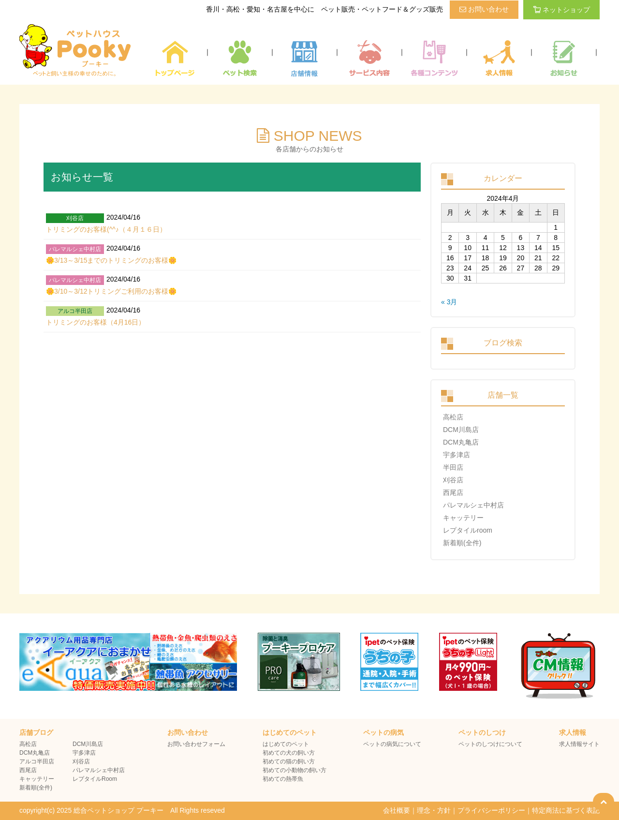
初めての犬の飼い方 (289, 752)
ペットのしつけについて (490, 744)
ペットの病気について (392, 744)
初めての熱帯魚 (283, 778)
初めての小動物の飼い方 (294, 770)
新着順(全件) (462, 543)
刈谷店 (453, 480)
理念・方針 (434, 810)
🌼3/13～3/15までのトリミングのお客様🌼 (111, 260)
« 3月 (449, 302)
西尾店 (453, 492)
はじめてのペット (286, 744)
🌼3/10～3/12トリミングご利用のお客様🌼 (111, 291)
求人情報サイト (579, 744)
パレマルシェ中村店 (473, 505)
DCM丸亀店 (461, 442)
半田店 (453, 467)
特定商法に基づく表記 (566, 810)
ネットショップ (561, 10)
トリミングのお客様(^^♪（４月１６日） (106, 229)
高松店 (453, 417)
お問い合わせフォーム (196, 744)
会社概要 (396, 810)
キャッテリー (463, 518)
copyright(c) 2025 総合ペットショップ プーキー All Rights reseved (122, 810)
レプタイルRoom (95, 778)
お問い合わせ (484, 9)
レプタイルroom (467, 530)
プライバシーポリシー (491, 810)
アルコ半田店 (36, 761)
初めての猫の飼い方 (289, 761)
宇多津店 (456, 455)
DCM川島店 (461, 429)
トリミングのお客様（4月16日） (95, 322)
